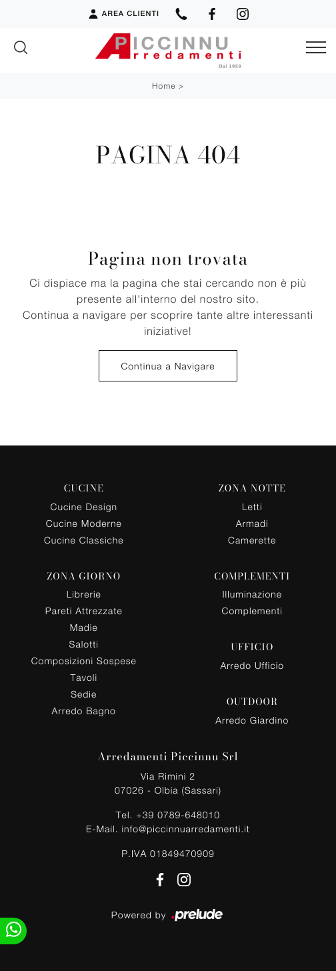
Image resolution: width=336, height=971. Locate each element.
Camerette (252, 540)
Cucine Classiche (84, 540)
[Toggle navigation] (316, 48)
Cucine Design (84, 506)
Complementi (252, 610)
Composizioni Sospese (84, 660)
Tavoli (84, 677)
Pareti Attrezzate (84, 610)
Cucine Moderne (84, 523)
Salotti (84, 644)
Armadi (252, 523)
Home (163, 86)
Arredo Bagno (84, 710)
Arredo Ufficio (252, 665)
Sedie (84, 694)
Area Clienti (123, 14)
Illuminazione (252, 594)
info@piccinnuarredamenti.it (185, 828)
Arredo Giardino (252, 720)
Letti (252, 506)
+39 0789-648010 (178, 814)
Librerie (84, 594)
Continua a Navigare (168, 365)
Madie (84, 627)
